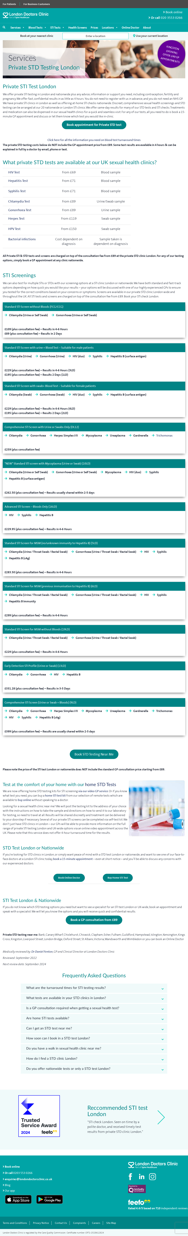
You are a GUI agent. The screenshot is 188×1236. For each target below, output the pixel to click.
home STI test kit (55, 795)
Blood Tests (37, 27)
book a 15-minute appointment (73, 858)
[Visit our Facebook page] (130, 1176)
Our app (10, 1190)
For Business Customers (37, 4)
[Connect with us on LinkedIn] (141, 1176)
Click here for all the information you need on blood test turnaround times (94, 140)
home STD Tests (100, 784)
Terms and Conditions (15, 1222)
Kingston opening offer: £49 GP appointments (170, 54)
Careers (96, 1222)
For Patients (9, 4)
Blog (7, 1185)
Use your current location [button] (150, 36)
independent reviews (174, 1208)
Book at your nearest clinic (36, 36)
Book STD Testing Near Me (94, 754)
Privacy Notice (41, 1222)
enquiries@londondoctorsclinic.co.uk (27, 1179)
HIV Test (14, 172)
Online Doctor (130, 27)
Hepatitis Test (18, 181)
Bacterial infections (22, 239)
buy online (24, 800)
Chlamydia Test (19, 202)
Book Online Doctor (69, 877)
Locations (110, 27)
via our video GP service (93, 791)
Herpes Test (16, 219)
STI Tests (57, 27)
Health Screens (77, 27)
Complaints (79, 1222)
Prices (94, 27)
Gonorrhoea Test (19, 210)
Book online (172, 12)
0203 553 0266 (22, 1173)
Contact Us (61, 1222)
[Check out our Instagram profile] (152, 1176)
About (147, 27)
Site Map (111, 1222)
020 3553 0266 (171, 18)
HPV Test (14, 229)
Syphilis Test (17, 191)
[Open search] (4, 27)
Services (17, 27)
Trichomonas (164, 436)
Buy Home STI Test (118, 877)
